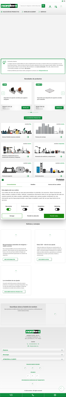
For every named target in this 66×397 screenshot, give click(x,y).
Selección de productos (10, 12)
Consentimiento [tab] (11, 184)
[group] (16, 96)
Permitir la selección (33, 216)
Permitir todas (54, 216)
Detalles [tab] (33, 184)
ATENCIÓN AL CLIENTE (9, 359)
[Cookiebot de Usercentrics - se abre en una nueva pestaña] (57, 180)
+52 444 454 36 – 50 (33, 344)
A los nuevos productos (33, 117)
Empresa (5, 350)
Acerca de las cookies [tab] (54, 184)
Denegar (12, 216)
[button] (28, 112)
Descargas (6, 354)
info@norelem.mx (33, 346)
